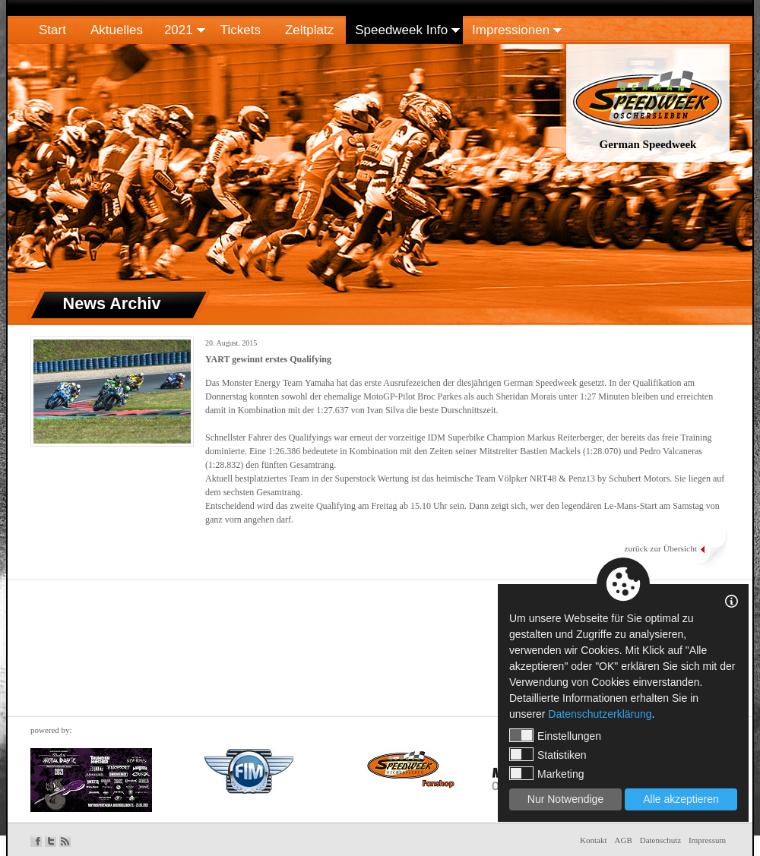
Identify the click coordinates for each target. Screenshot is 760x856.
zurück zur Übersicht (660, 548)
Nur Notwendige (565, 799)
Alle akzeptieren (681, 799)
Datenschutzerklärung (599, 714)
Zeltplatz (309, 30)
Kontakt (593, 840)
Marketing (546, 773)
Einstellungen (555, 735)
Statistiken (548, 754)
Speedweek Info (401, 30)
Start (52, 30)
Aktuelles (116, 30)
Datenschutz (660, 840)
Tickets (240, 30)
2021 (178, 30)
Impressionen (510, 30)
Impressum (707, 840)
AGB (623, 840)
